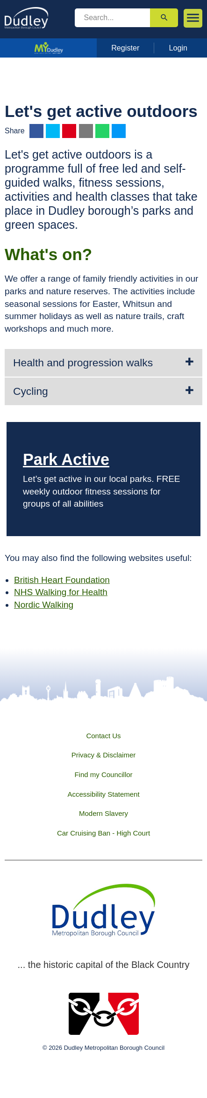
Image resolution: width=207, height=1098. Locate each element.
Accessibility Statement (103, 794)
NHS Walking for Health (60, 592)
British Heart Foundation (62, 580)
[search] (112, 17)
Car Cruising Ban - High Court (103, 833)
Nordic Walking (43, 605)
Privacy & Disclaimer (103, 755)
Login (178, 48)
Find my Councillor (103, 774)
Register (125, 48)
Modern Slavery (103, 813)
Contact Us (103, 736)
